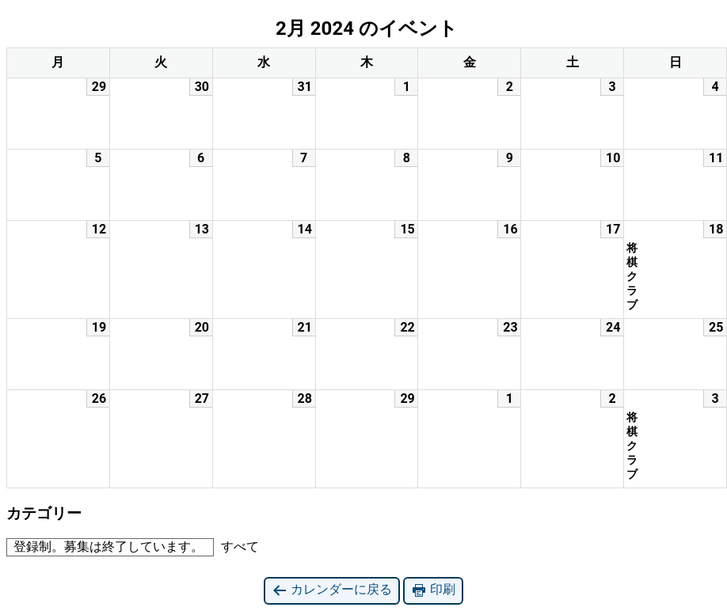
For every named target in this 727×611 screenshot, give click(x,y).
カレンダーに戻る (332, 590)
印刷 (433, 590)
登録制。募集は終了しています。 (105, 546)
